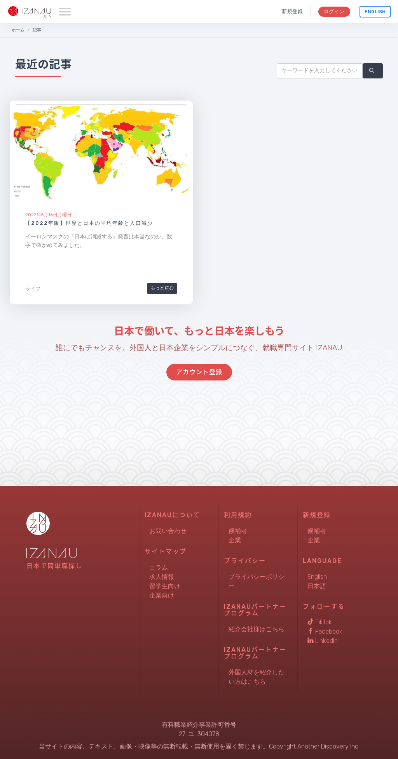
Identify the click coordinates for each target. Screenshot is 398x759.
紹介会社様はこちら (257, 629)
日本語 (316, 586)
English (375, 11)
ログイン (334, 11)
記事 (37, 30)
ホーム (18, 30)
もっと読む (162, 288)
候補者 (238, 531)
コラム (158, 567)
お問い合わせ (168, 531)
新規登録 (292, 11)
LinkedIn (322, 640)
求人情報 (161, 576)
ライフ (32, 289)
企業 (235, 540)
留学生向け (164, 586)
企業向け (161, 595)
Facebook (324, 631)
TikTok (319, 622)
